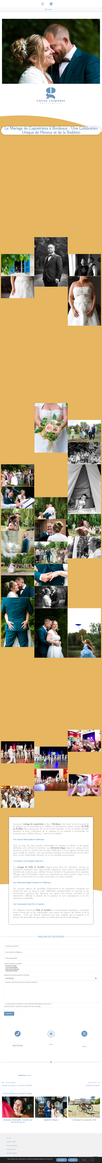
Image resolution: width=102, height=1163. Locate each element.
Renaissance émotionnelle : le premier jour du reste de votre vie (17, 1122)
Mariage (28, 1076)
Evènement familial (51, 972)
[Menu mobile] (48, 10)
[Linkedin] (51, 1035)
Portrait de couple (51, 967)
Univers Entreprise (12, 1146)
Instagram (84, 1047)
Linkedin (51, 1045)
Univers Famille (11, 1142)
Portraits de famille (51, 968)
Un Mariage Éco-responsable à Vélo (84, 1121)
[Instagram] (84, 1034)
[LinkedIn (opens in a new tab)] (52, 3)
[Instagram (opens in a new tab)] (38, 3)
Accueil (9, 1139)
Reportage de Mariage (51, 970)
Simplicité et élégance (51, 1121)
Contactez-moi (11, 1150)
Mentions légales (12, 1154)
